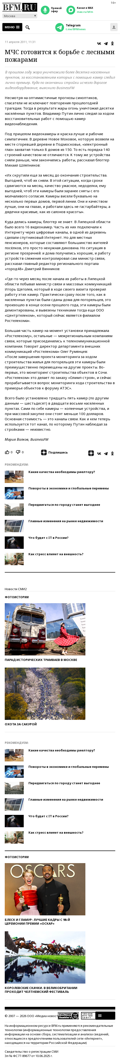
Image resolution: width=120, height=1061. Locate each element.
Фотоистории (17, 597)
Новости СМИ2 (16, 589)
